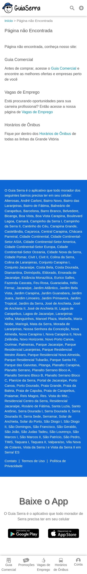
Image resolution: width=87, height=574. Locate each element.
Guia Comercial (63, 68)
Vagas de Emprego (37, 112)
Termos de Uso (33, 461)
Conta (78, 562)
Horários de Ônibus (55, 134)
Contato (11, 461)
